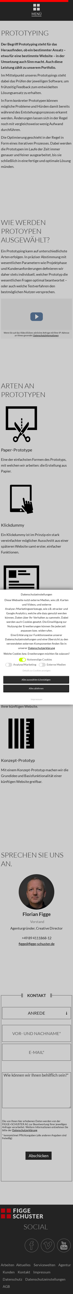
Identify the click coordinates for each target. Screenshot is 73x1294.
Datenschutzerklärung (41, 648)
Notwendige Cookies (39, 659)
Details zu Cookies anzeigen (37, 670)
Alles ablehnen (36, 688)
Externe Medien (56, 664)
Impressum (36, 699)
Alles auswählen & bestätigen (36, 679)
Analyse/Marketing (24, 664)
